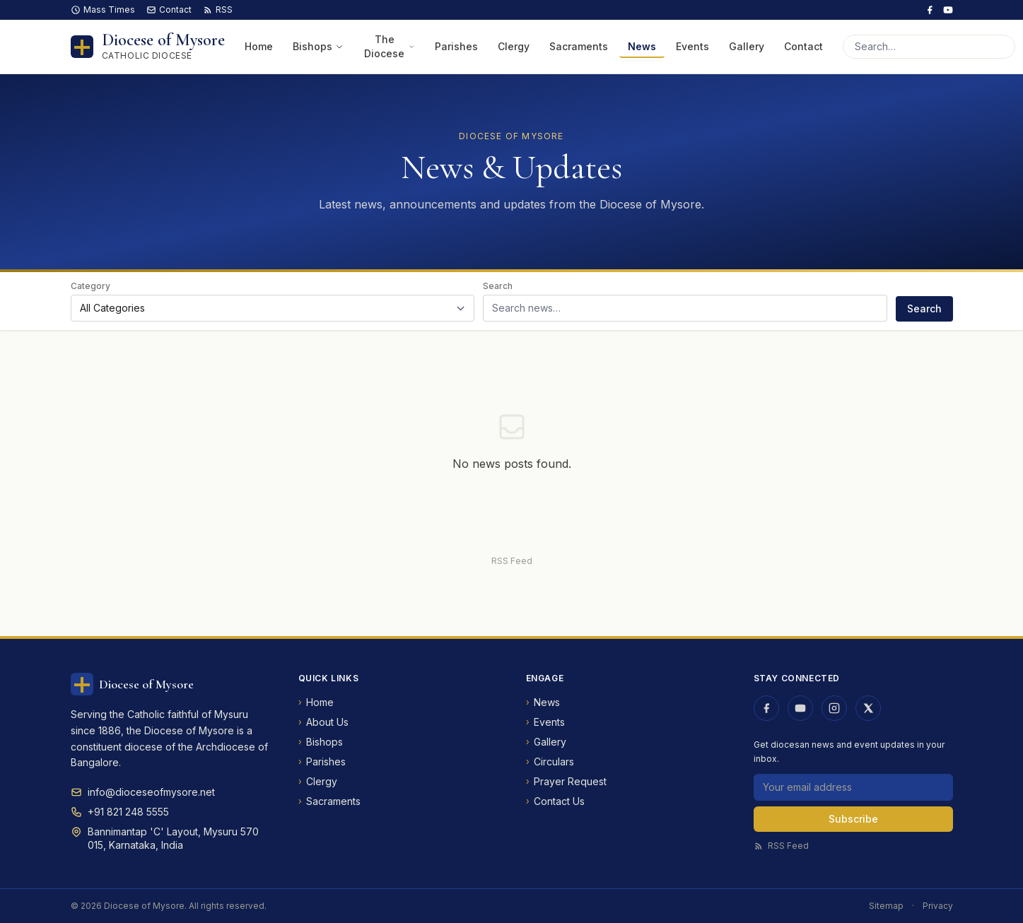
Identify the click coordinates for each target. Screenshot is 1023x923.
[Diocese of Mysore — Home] (148, 46)
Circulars (550, 762)
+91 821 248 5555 (128, 812)
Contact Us (555, 801)
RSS (218, 9)
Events (692, 46)
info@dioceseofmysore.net (151, 792)
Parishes (456, 46)
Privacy (938, 905)
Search (498, 286)
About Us (323, 722)
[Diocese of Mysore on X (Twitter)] (868, 708)
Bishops (318, 46)
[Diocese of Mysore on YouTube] (948, 10)
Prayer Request (566, 781)
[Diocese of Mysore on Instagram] (834, 708)
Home (259, 46)
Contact (169, 9)
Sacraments (578, 46)
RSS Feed (511, 560)
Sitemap (886, 905)
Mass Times (103, 9)
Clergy (514, 46)
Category (90, 286)
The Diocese (389, 46)
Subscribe (853, 819)
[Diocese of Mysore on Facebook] (930, 10)
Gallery (746, 46)
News (642, 46)
